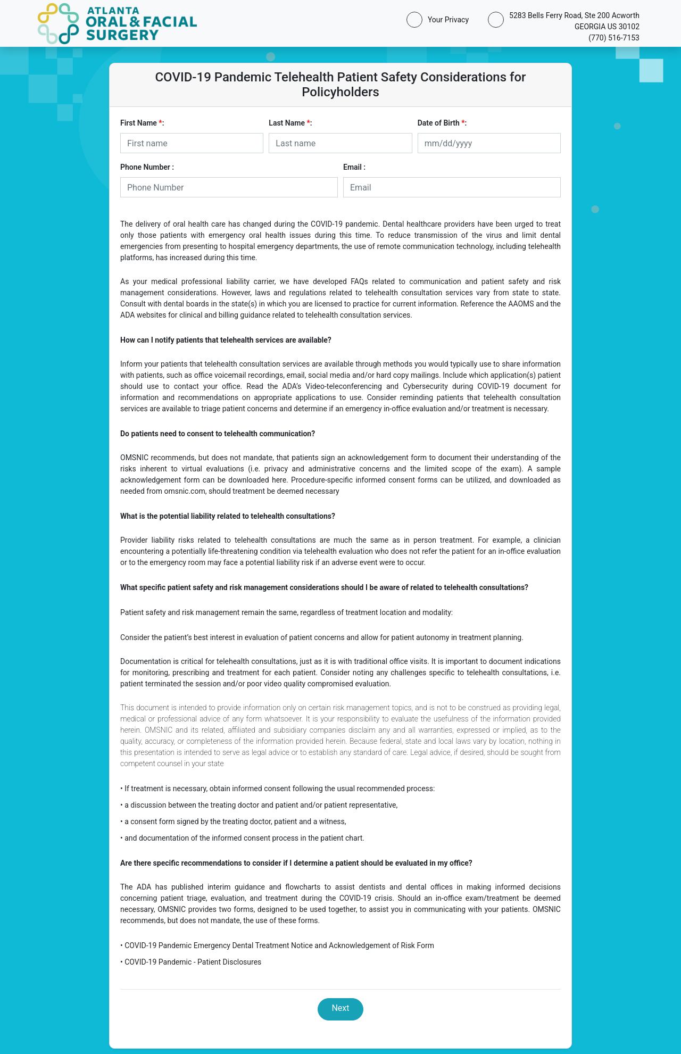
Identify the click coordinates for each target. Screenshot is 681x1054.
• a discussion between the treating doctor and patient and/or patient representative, (258, 805)
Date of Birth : (442, 123)
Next (340, 1008)
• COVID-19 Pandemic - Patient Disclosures (190, 962)
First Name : (142, 123)
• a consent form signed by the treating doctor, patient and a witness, (233, 821)
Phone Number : (147, 167)
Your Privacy (446, 20)
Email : (354, 167)
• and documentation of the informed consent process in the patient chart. (242, 838)
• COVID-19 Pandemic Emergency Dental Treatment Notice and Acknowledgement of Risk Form (277, 945)
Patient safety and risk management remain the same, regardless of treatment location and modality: (286, 612)
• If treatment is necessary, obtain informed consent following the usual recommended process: (277, 788)
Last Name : (290, 123)
